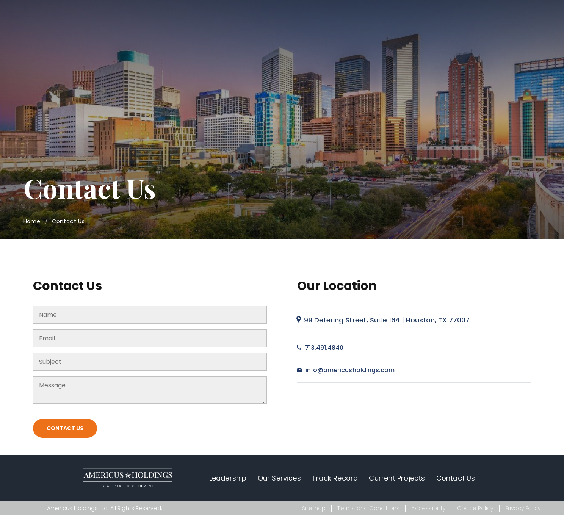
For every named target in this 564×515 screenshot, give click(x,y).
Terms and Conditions (368, 508)
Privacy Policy (523, 508)
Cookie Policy (475, 508)
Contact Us (65, 428)
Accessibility (428, 508)
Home (32, 221)
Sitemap (314, 508)
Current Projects (397, 478)
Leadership (228, 478)
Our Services (279, 478)
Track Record (335, 478)
